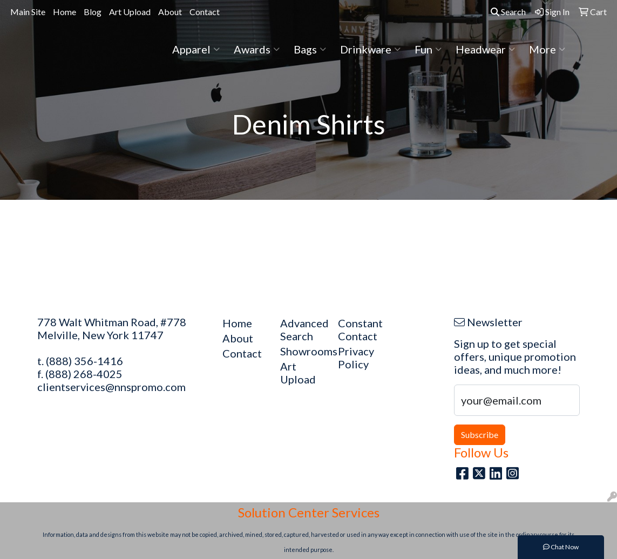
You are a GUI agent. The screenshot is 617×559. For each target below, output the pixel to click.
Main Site (27, 11)
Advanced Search (302, 329)
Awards (257, 49)
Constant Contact (360, 329)
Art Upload (130, 11)
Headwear (485, 49)
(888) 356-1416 (84, 360)
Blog (92, 11)
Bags (310, 49)
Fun (428, 49)
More (547, 49)
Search (508, 11)
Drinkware (370, 49)
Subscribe (479, 434)
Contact (204, 11)
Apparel (196, 49)
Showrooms (302, 351)
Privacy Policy (356, 358)
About (170, 11)
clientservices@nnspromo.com (111, 386)
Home (64, 11)
